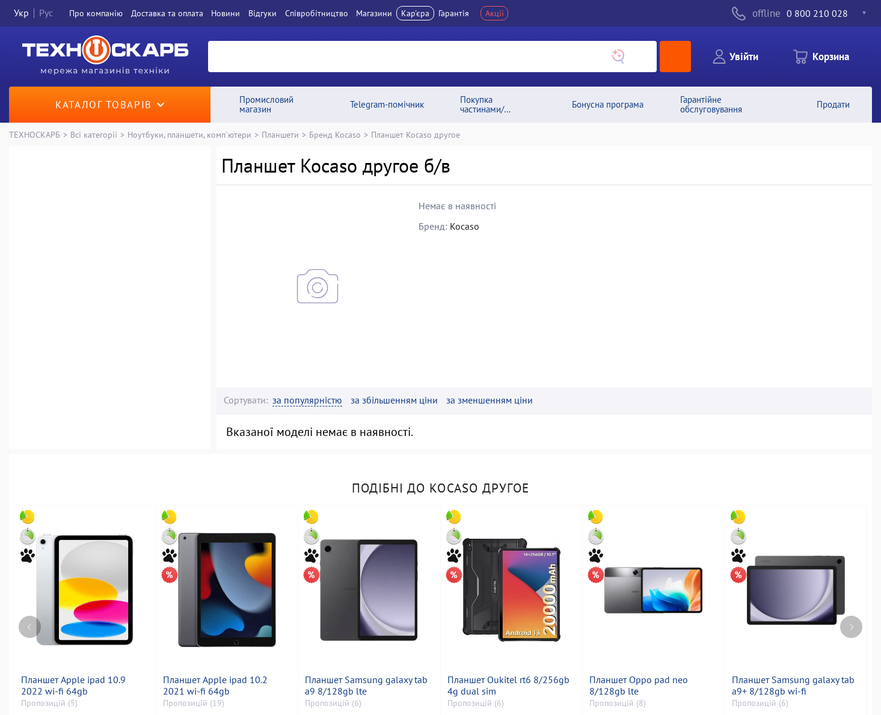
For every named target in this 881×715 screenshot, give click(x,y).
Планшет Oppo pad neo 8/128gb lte (638, 685)
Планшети (280, 134)
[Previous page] (30, 627)
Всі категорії (93, 134)
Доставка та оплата (167, 13)
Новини (225, 13)
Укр (21, 13)
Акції (494, 13)
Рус (46, 13)
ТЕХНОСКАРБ (34, 134)
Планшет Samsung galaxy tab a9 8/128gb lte (366, 685)
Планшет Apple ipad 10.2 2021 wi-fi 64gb (215, 685)
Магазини (374, 13)
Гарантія (453, 13)
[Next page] (851, 627)
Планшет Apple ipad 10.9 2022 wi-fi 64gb (73, 685)
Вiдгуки (262, 13)
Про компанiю (96, 13)
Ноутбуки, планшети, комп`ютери (189, 134)
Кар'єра (415, 13)
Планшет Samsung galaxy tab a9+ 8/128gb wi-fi (793, 685)
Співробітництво (316, 13)
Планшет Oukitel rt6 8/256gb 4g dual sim (508, 685)
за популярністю (307, 400)
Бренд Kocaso (335, 134)
